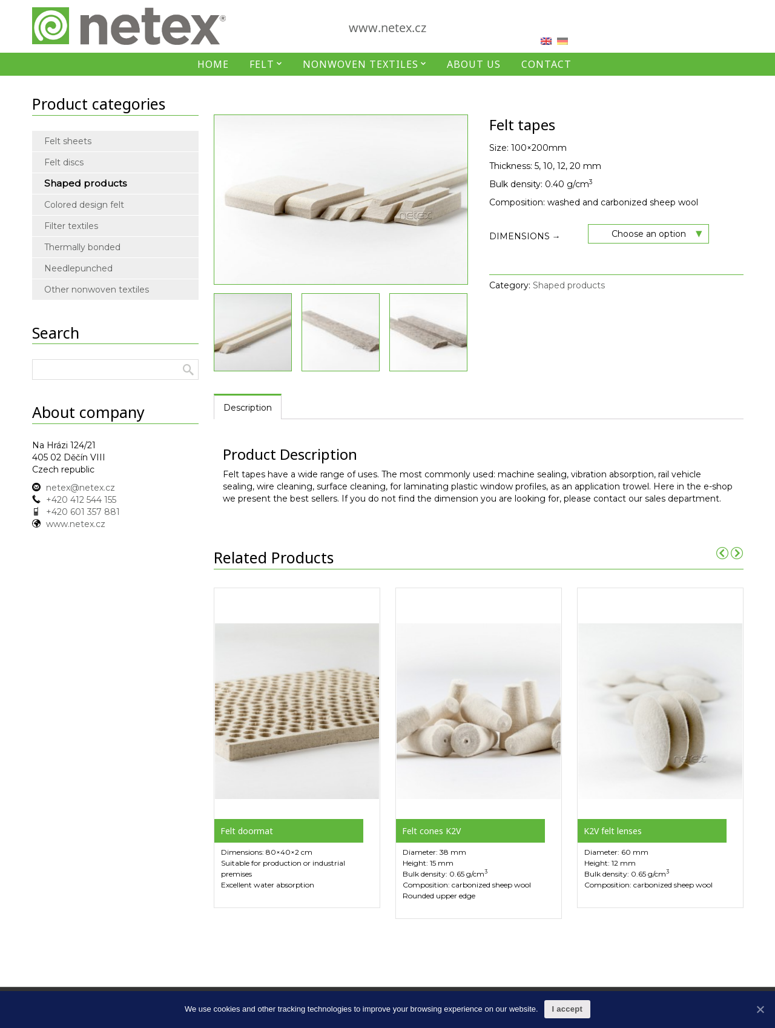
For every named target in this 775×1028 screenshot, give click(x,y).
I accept (567, 1008)
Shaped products (569, 285)
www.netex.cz (387, 27)
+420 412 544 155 (81, 499)
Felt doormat (246, 831)
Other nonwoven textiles (88, 289)
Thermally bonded (82, 247)
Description (247, 407)
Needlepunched (78, 268)
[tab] (248, 407)
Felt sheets (67, 141)
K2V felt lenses (613, 831)
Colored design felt (84, 204)
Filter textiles (71, 226)
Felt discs (64, 162)
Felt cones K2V (431, 831)
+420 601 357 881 (83, 511)
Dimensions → (525, 236)
